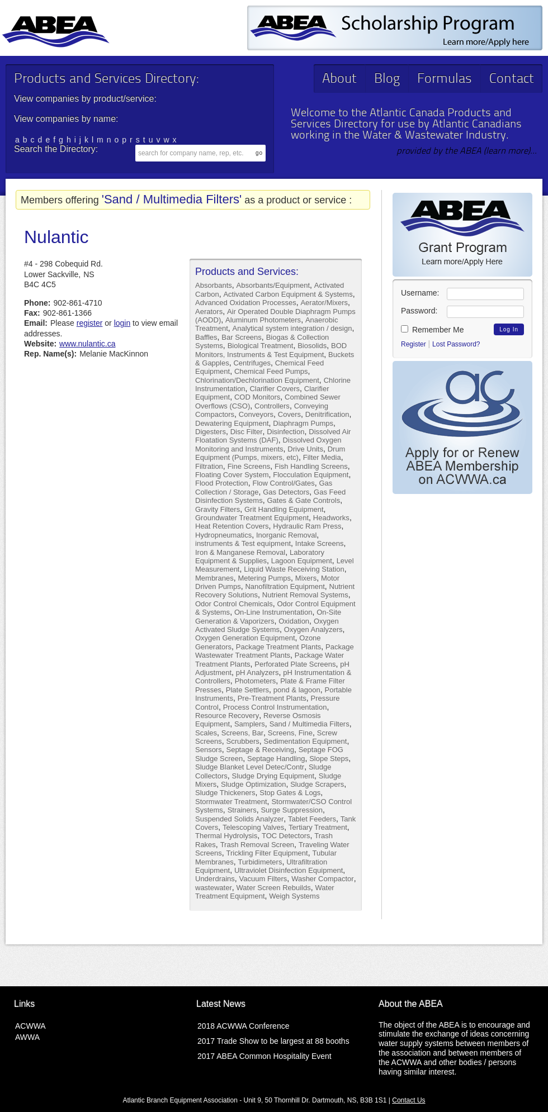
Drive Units (305, 449)
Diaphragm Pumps (303, 423)
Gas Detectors (286, 492)
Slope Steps (328, 758)
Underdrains (215, 879)
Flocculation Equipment (310, 475)
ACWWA (30, 1025)
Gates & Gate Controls (303, 500)
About (339, 79)
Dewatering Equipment (232, 423)
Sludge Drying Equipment (273, 776)
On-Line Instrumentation (273, 612)
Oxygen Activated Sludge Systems (267, 625)
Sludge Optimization (253, 784)
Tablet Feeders (312, 819)
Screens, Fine (290, 733)
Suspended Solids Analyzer (239, 819)
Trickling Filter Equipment (267, 853)
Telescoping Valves (253, 827)
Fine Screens (249, 466)
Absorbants (213, 285)
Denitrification (327, 414)
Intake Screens (319, 543)
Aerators (209, 311)
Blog (387, 79)
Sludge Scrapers (317, 784)
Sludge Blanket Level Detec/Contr (249, 767)
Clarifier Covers (274, 388)
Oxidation (293, 621)
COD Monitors (257, 397)
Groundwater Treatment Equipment (252, 518)
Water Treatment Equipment (264, 891)
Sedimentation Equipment (305, 741)
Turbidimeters (260, 862)
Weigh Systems (294, 896)
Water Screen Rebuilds (274, 887)
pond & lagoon (296, 690)
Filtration (209, 466)
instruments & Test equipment (243, 543)
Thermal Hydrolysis (226, 835)
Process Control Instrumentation (275, 707)
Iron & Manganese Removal (240, 552)
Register (413, 344)
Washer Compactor (322, 879)
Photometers (255, 681)
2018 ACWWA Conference (243, 1025)
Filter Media (322, 457)
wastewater (213, 887)
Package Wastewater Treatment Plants (274, 651)
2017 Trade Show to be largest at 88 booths (273, 1041)
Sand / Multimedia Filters (309, 724)
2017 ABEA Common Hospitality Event (264, 1056)
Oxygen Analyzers (313, 629)
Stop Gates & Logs (289, 792)
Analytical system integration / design (292, 328)
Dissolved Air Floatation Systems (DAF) (273, 435)
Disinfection (285, 431)
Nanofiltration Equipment (284, 586)
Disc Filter (246, 431)
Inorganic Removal (286, 535)
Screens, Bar (242, 733)
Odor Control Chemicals (234, 604)
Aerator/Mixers (324, 302)
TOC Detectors (286, 835)
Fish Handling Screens (311, 466)
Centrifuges (251, 363)
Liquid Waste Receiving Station (294, 569)
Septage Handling (276, 758)
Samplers (249, 724)
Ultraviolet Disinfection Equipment (288, 870)
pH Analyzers (257, 672)
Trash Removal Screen (257, 844)
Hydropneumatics (223, 535)
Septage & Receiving (260, 749)
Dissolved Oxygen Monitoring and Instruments (268, 444)
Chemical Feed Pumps (271, 371)
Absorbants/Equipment (273, 285)
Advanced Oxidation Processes (245, 302)
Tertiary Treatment (318, 827)
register (90, 323)
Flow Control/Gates (283, 483)
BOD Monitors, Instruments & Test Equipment (271, 349)
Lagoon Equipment (301, 561)
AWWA (27, 1037)
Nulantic (56, 237)
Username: (420, 292)
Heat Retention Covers (232, 526)
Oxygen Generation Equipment (245, 638)
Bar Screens (241, 337)
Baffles (206, 337)
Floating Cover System (232, 475)
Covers (289, 414)
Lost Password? (456, 344)
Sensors (208, 749)
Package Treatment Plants (278, 647)
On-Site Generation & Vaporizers (268, 616)
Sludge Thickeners (225, 792)
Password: (419, 310)
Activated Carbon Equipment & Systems (287, 294)
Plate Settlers (247, 690)
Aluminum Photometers (263, 320)
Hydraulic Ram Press (307, 526)
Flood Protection (221, 483)
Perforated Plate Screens (295, 664)
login (122, 323)
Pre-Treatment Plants (272, 698)
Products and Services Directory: (106, 79)
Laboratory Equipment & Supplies (259, 556)
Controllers (272, 406)
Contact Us (408, 1100)
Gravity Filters (217, 509)
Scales (206, 733)
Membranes (214, 578)
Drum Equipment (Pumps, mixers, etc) (270, 453)
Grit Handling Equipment (284, 509)
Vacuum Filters (263, 879)
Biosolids (312, 345)
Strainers (242, 810)
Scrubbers (242, 741)
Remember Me (432, 329)
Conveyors (256, 414)
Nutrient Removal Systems (305, 595)
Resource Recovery (227, 715)
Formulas (444, 79)
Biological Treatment (261, 345)
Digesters (210, 431)
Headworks (331, 518)
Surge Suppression (292, 810)
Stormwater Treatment (231, 801)
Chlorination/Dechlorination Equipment (257, 380)
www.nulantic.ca (87, 343)
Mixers (305, 578)
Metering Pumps (264, 578)
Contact (511, 79)
